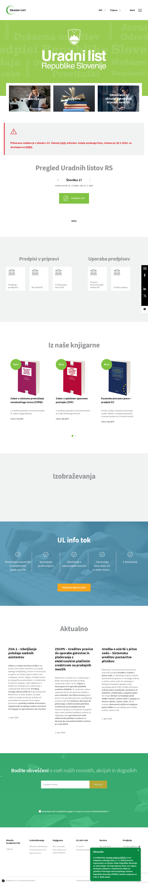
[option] (30, 98)
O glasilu (9, 849)
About (136, 846)
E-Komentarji (130, 562)
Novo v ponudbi (59, 846)
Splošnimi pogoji (64, 811)
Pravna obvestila (83, 880)
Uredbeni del (74, 198)
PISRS (29, 147)
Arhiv (74, 220)
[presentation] (74, 800)
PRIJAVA (98, 784)
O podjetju (127, 846)
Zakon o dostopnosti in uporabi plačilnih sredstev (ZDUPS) (70, 686)
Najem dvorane (35, 853)
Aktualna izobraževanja (38, 846)
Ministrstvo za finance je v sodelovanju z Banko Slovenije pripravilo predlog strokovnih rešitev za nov (72, 680)
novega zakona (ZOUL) (116, 858)
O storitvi (80, 846)
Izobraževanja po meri (37, 850)
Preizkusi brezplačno (74, 587)
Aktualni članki (105, 846)
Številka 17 (74, 180)
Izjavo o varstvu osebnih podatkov (92, 811)
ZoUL (63, 143)
